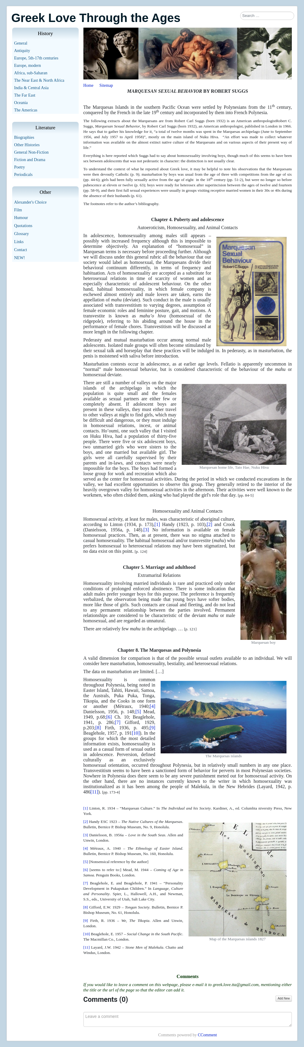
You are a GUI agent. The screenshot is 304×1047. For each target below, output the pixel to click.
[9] (152, 727)
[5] (138, 711)
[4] (152, 706)
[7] (118, 722)
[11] (94, 791)
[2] (209, 524)
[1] (157, 524)
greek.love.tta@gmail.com (236, 984)
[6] (109, 716)
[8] (98, 727)
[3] (146, 529)
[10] (136, 733)
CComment (207, 1035)
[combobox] (267, 16)
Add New (284, 998)
